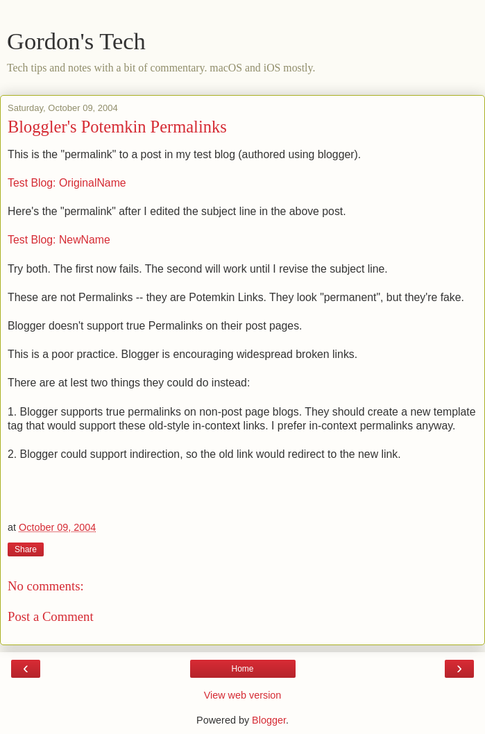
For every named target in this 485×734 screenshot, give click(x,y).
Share (26, 549)
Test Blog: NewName (59, 240)
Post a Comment (51, 616)
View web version (243, 695)
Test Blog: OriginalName (67, 183)
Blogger (269, 720)
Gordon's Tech (76, 41)
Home (242, 669)
